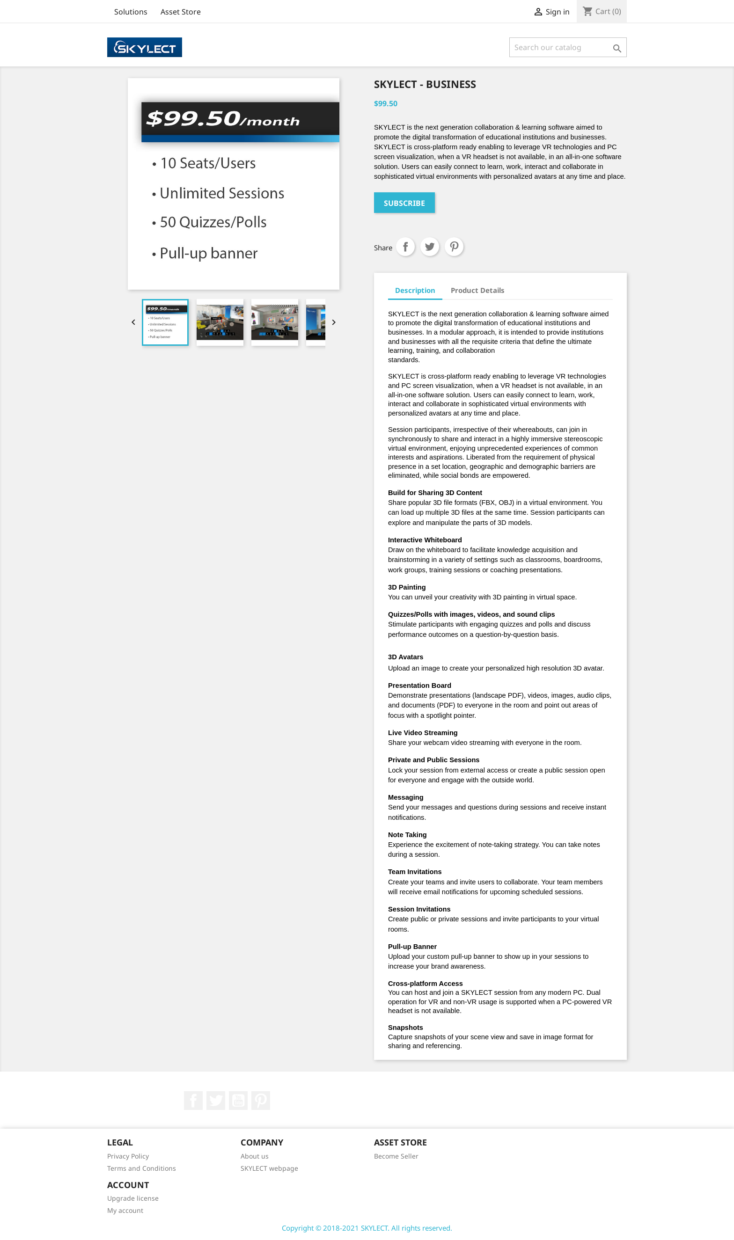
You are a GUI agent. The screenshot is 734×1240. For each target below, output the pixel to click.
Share (405, 246)
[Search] (568, 47)
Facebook (193, 1100)
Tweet (429, 246)
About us (255, 1156)
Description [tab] (415, 290)
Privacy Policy (128, 1156)
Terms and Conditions (141, 1168)
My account (125, 1210)
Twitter (215, 1100)
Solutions (130, 12)
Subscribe (404, 203)
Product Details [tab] (478, 290)
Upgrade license (133, 1198)
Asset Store (181, 12)
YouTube (238, 1100)
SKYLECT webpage (269, 1168)
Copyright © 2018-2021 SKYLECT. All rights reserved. (367, 1228)
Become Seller (396, 1156)
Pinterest (454, 246)
